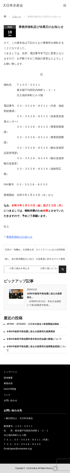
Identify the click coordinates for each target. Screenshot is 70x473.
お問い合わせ (10, 400)
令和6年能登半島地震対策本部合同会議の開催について (34, 339)
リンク (7, 395)
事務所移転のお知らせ (19, 236)
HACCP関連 (10, 389)
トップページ (10, 372)
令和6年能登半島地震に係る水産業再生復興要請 (31, 331)
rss (55, 468)
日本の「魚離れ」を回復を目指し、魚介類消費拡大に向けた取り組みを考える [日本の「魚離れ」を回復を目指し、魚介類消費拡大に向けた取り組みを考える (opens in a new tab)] (19, 251)
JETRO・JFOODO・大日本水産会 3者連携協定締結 (33, 324)
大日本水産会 (31, 468)
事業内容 (8, 383)
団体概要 (8, 377)
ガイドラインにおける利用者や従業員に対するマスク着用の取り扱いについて (50, 251)
